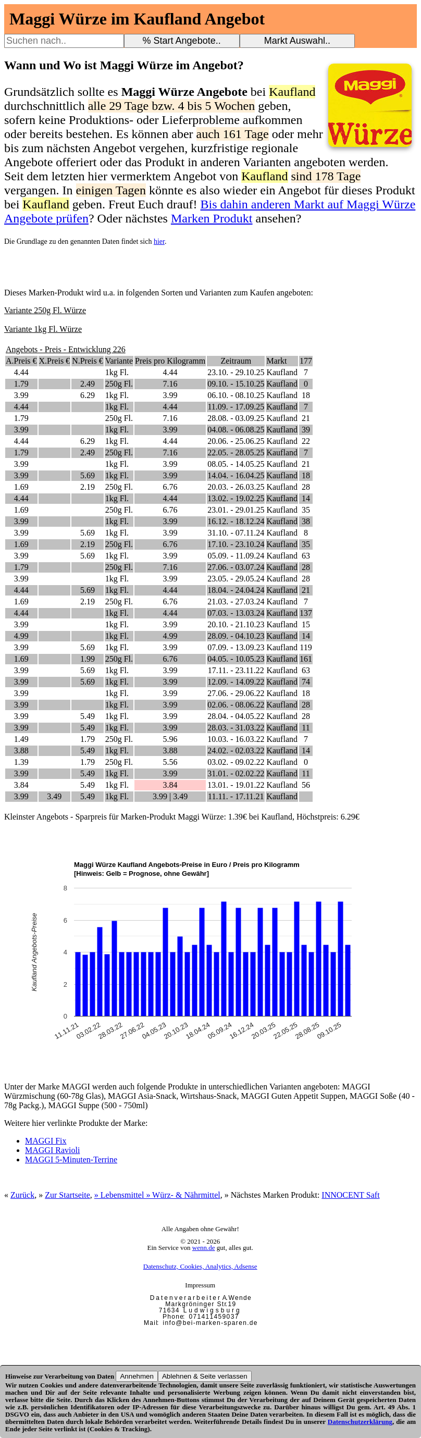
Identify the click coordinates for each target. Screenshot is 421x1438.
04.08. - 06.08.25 (235, 429)
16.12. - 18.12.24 (235, 521)
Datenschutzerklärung (360, 1421)
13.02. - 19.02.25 (235, 498)
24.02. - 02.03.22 (235, 750)
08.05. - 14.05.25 (235, 464)
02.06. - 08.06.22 (235, 704)
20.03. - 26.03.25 (235, 486)
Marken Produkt (212, 218)
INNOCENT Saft (350, 1195)
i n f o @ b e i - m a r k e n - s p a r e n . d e (210, 1323)
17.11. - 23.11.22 (236, 670)
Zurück (22, 1195)
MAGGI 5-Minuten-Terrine (71, 1159)
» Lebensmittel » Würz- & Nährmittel (157, 1195)
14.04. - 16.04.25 (235, 475)
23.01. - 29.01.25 (235, 509)
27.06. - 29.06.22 (235, 693)
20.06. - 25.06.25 (235, 441)
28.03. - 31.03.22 (235, 727)
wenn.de (203, 1247)
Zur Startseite (67, 1195)
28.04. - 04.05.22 (235, 716)
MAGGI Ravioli (52, 1150)
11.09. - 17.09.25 (235, 406)
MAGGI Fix (46, 1140)
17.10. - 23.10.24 (235, 544)
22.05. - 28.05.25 (235, 452)
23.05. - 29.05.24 (235, 578)
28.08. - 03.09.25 (235, 418)
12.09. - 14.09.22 (235, 681)
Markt (276, 360)
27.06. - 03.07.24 (235, 567)
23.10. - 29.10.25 (235, 372)
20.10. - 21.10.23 (235, 624)
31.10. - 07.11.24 (235, 532)
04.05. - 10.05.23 (235, 658)
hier (159, 241)
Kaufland (282, 372)
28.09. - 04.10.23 (235, 635)
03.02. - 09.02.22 (235, 762)
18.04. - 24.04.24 (235, 590)
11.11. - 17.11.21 (236, 796)
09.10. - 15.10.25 (235, 383)
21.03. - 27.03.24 (235, 601)
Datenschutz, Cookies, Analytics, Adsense (200, 1266)
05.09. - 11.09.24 (235, 555)
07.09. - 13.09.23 (235, 647)
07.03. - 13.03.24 (235, 613)
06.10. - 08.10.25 (235, 395)
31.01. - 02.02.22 (235, 773)
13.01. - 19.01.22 (235, 784)
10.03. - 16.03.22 (235, 739)
